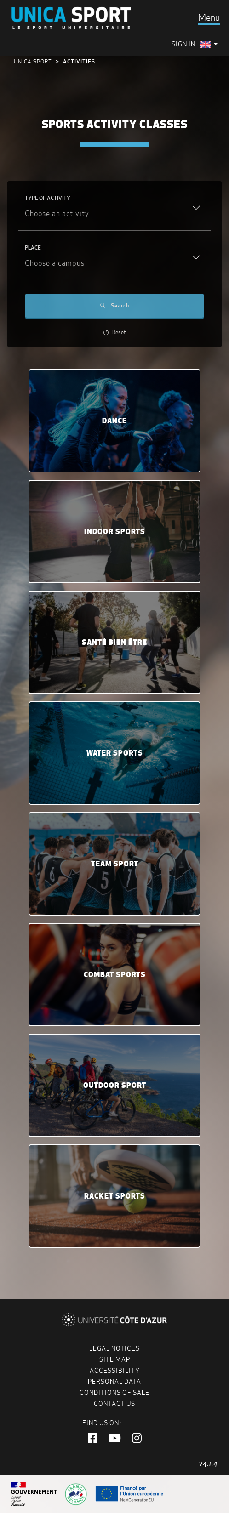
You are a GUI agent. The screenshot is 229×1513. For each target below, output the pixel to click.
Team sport (114, 864)
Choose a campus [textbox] (55, 263)
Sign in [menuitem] (183, 44)
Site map (114, 1359)
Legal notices (114, 1348)
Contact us (114, 1403)
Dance (114, 420)
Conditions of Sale (114, 1392)
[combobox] (114, 214)
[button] (92, 1438)
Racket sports (114, 1196)
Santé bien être (114, 642)
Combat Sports (115, 974)
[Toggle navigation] (209, 17)
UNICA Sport (33, 61)
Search (114, 305)
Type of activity (47, 197)
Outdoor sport (114, 1085)
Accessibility (115, 1370)
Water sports (114, 753)
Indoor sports (114, 531)
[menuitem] (209, 44)
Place (33, 247)
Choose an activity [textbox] (57, 213)
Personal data (114, 1381)
